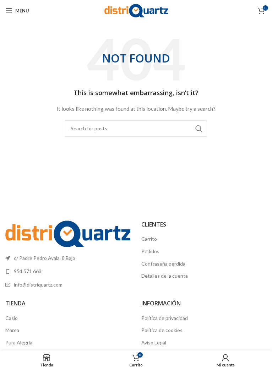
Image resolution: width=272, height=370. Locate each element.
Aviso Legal (153, 342)
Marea (12, 330)
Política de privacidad (164, 318)
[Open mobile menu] (17, 11)
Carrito (149, 239)
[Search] (136, 128)
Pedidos (150, 251)
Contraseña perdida (163, 264)
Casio (11, 318)
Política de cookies (162, 330)
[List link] (68, 271)
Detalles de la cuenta (164, 276)
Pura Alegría (18, 342)
